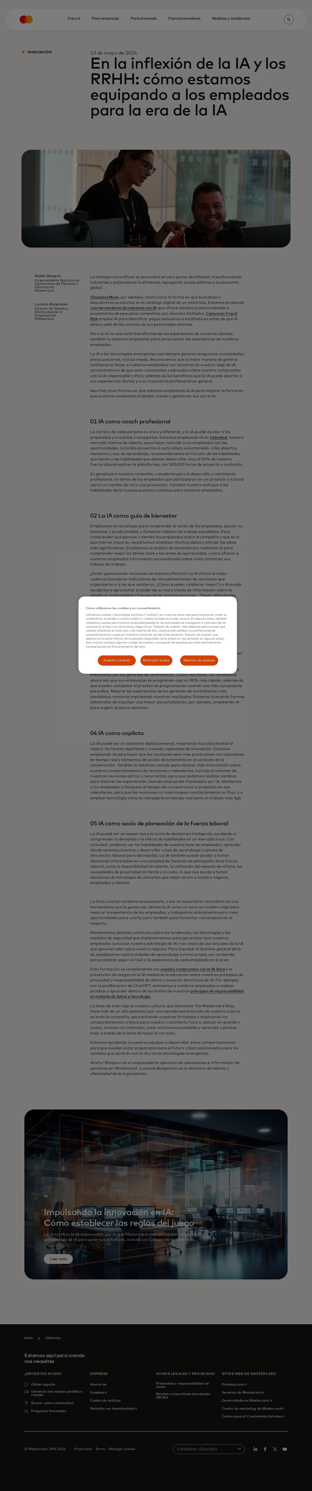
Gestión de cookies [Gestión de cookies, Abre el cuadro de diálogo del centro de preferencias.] (199, 660)
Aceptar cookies (116, 660)
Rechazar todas (156, 660)
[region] (157, 635)
